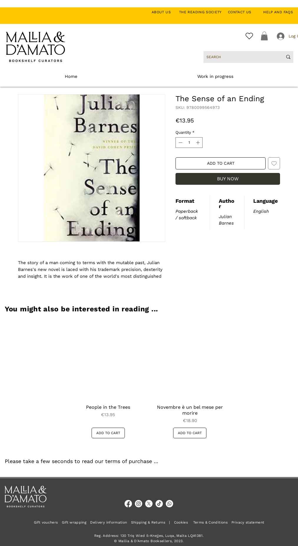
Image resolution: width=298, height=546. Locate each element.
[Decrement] (179, 143)
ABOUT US (164, 12)
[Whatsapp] (169, 503)
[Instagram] (138, 503)
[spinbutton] (189, 143)
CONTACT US (243, 12)
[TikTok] (159, 503)
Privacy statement (247, 522)
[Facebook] (128, 503)
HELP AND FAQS (278, 12)
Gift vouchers (48, 522)
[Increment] (198, 143)
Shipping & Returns (148, 522)
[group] (149, 379)
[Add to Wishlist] (274, 163)
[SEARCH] (240, 57)
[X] (149, 503)
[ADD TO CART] (108, 433)
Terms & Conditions (210, 522)
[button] (264, 36)
